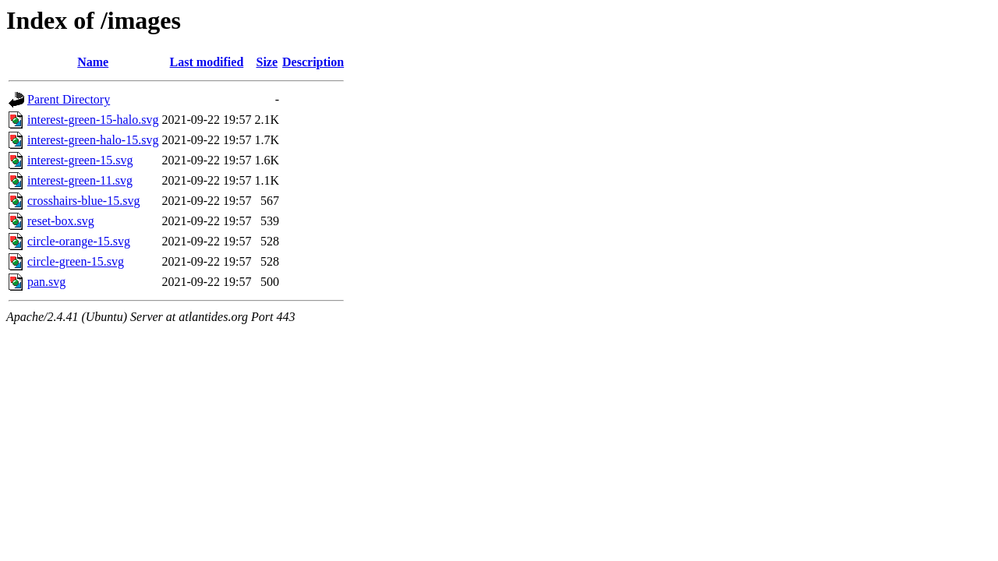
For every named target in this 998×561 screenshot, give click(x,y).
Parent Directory (68, 99)
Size (267, 62)
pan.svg (46, 281)
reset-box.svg (60, 221)
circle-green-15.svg (75, 261)
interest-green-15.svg (80, 160)
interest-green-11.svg (80, 180)
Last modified (207, 62)
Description (313, 62)
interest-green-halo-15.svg (92, 139)
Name (92, 62)
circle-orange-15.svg (78, 241)
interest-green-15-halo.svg (92, 119)
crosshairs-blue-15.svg (83, 200)
